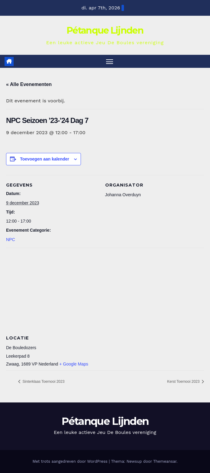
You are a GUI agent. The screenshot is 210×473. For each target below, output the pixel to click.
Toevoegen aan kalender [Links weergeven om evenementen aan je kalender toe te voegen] (44, 159)
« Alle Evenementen (29, 84)
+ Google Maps (73, 364)
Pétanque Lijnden (105, 30)
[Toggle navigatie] (109, 61)
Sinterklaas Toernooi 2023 (43, 381)
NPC (10, 239)
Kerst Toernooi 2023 (184, 381)
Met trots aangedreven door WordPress (70, 461)
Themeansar (164, 461)
